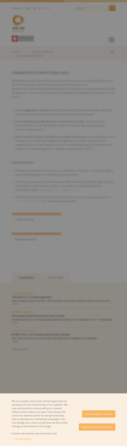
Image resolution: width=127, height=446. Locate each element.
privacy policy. (23, 438)
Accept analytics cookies (98, 414)
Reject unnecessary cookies (97, 427)
